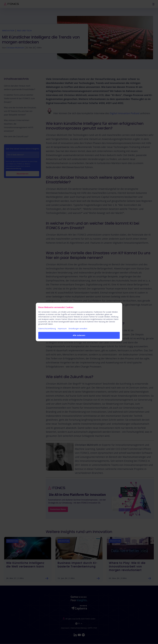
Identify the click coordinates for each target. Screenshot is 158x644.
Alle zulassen (79, 335)
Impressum (62, 328)
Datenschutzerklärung (47, 328)
